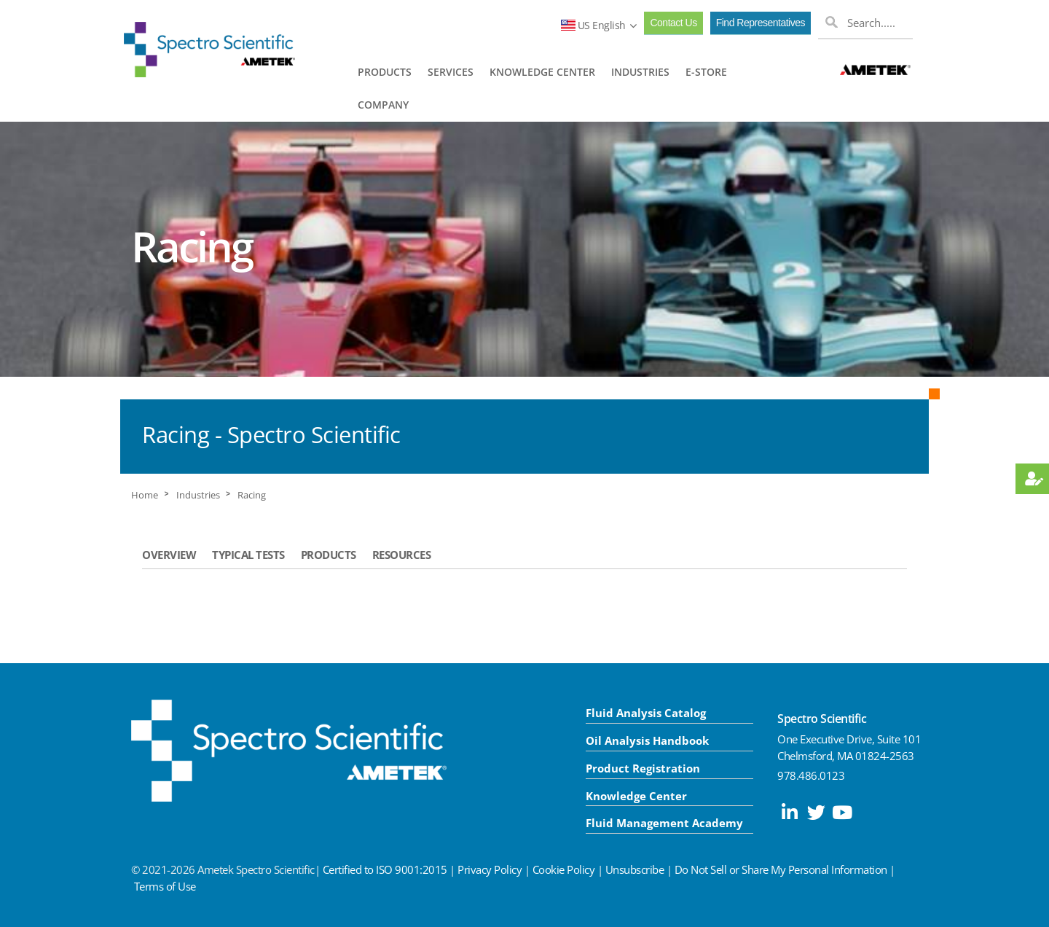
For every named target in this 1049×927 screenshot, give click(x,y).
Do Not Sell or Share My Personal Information (781, 869)
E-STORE (706, 72)
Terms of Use (165, 886)
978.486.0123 (810, 775)
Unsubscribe (634, 869)
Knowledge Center (636, 796)
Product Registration (643, 768)
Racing (251, 495)
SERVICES (451, 72)
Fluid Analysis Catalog (646, 712)
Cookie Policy (564, 869)
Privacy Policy (489, 869)
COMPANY (383, 105)
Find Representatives (760, 22)
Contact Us (673, 22)
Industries (198, 495)
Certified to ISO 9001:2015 (385, 869)
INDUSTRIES (640, 72)
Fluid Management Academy (664, 822)
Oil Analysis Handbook (647, 740)
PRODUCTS (385, 72)
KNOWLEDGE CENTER (542, 72)
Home (144, 495)
